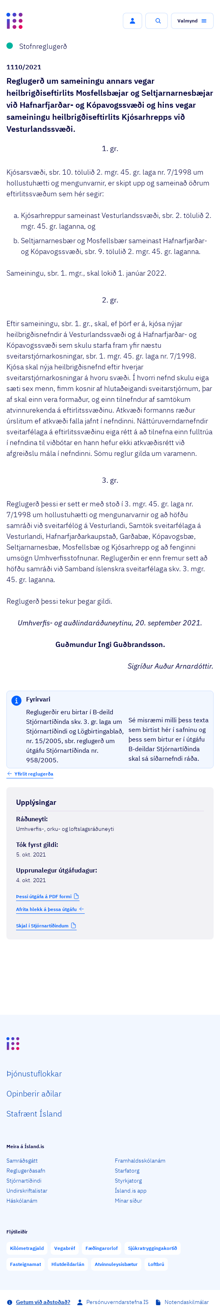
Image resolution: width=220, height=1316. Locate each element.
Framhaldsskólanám (140, 1160)
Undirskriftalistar (26, 1190)
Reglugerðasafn (25, 1170)
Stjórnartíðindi (23, 1180)
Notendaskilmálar (187, 1302)
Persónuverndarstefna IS (117, 1302)
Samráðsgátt (22, 1160)
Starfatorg (127, 1170)
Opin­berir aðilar (33, 1093)
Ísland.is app (131, 1190)
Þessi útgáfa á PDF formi (43, 896)
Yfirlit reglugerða (33, 774)
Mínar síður (128, 1200)
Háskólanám (21, 1200)
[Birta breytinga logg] (110, 956)
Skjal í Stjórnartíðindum (42, 926)
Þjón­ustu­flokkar (34, 1073)
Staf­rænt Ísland (34, 1113)
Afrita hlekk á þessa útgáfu (50, 909)
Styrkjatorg (128, 1180)
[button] (132, 21)
